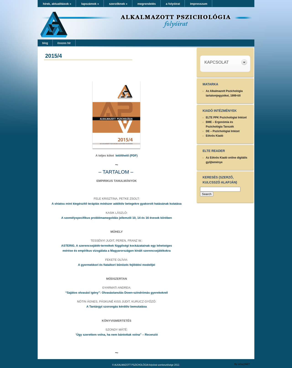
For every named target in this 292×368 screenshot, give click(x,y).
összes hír (64, 43)
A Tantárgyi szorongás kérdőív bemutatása (116, 306)
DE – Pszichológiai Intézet (223, 131)
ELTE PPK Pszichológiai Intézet (226, 117)
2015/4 (53, 56)
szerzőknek (118, 3)
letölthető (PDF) (126, 155)
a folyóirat (173, 3)
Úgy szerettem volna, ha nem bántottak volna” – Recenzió (117, 334)
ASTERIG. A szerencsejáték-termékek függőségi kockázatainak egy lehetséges (116, 245)
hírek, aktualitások (57, 3)
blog (45, 43)
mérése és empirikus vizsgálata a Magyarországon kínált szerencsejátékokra (116, 250)
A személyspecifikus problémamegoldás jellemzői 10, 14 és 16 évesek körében (116, 217)
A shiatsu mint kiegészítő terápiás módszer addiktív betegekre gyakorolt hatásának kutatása (117, 203)
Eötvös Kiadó (214, 135)
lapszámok (90, 3)
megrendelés (147, 3)
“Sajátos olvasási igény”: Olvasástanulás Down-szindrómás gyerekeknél (116, 292)
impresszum (198, 3)
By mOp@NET (242, 364)
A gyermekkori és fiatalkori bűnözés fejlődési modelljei (116, 264)
